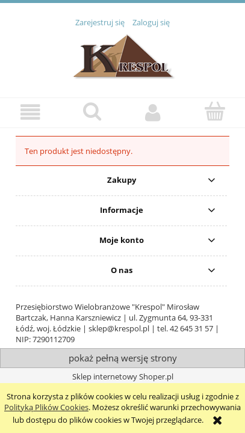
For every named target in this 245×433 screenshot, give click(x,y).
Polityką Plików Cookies (46, 407)
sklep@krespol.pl (118, 328)
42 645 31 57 (191, 328)
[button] (30, 112)
